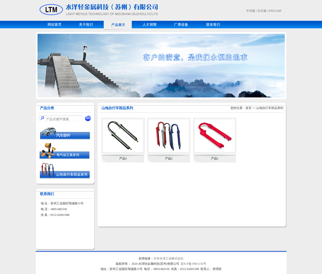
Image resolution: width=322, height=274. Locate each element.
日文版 (262, 11)
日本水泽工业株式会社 (169, 258)
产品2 (168, 158)
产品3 (123, 158)
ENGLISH (274, 11)
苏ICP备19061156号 (193, 263)
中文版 (250, 11)
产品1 (214, 158)
